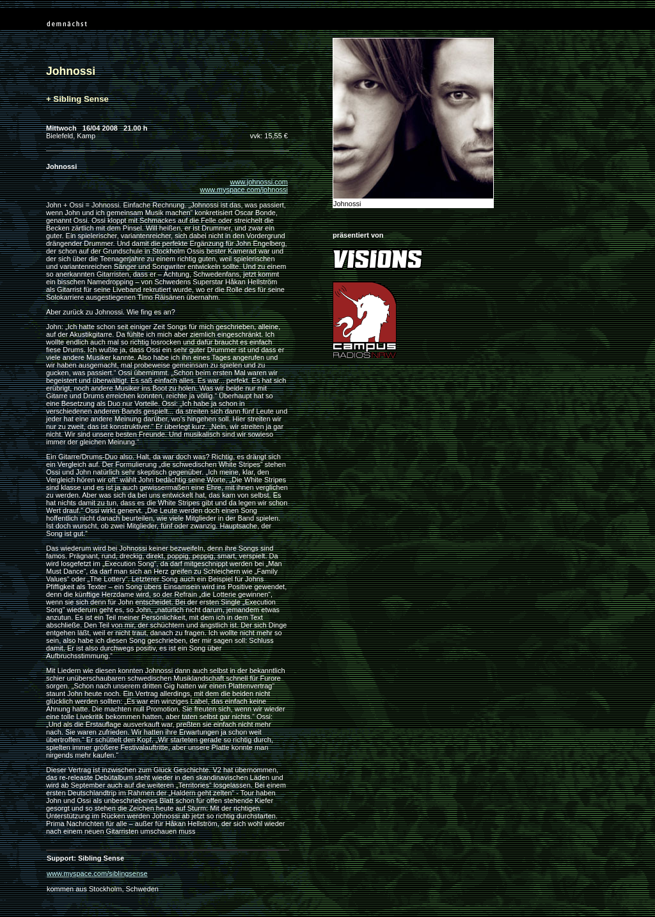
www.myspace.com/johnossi (244, 189)
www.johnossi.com (259, 182)
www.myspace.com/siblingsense (97, 873)
